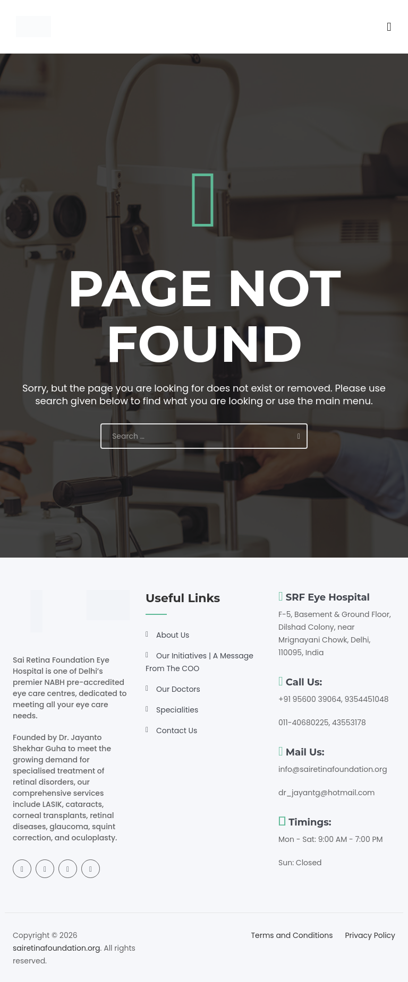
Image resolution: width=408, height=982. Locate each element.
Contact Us (176, 730)
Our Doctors (178, 689)
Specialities (177, 710)
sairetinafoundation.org (56, 948)
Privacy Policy (370, 935)
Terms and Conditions (292, 935)
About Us (172, 635)
